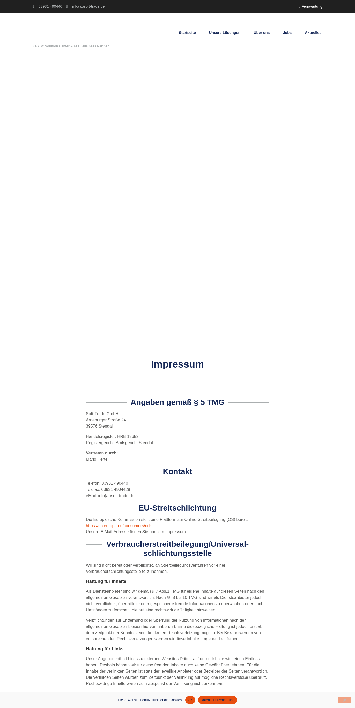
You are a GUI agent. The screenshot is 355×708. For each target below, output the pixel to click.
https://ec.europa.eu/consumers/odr (118, 525)
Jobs (287, 33)
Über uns (262, 33)
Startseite (187, 33)
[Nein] (344, 700)
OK (190, 700)
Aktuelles (313, 33)
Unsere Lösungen (225, 33)
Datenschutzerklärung (217, 700)
